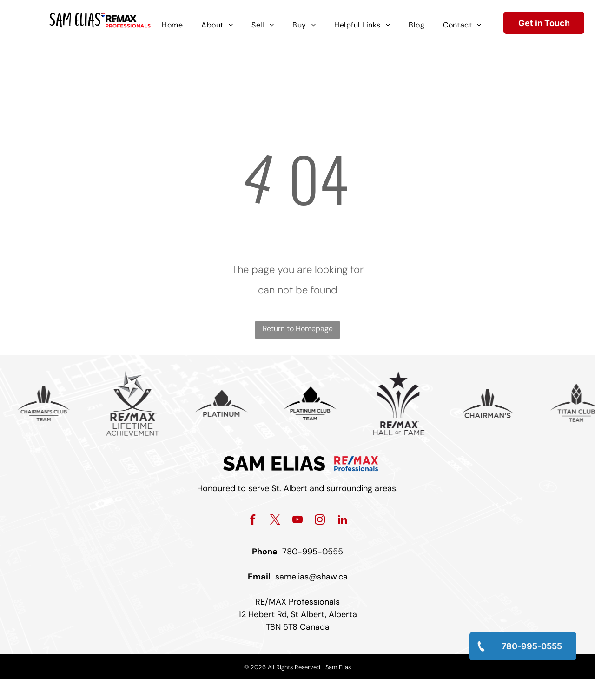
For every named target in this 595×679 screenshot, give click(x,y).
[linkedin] (342, 521)
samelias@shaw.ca (311, 576)
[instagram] (320, 521)
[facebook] (253, 521)
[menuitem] (172, 25)
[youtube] (297, 521)
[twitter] (275, 521)
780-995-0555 (312, 551)
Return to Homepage (298, 328)
